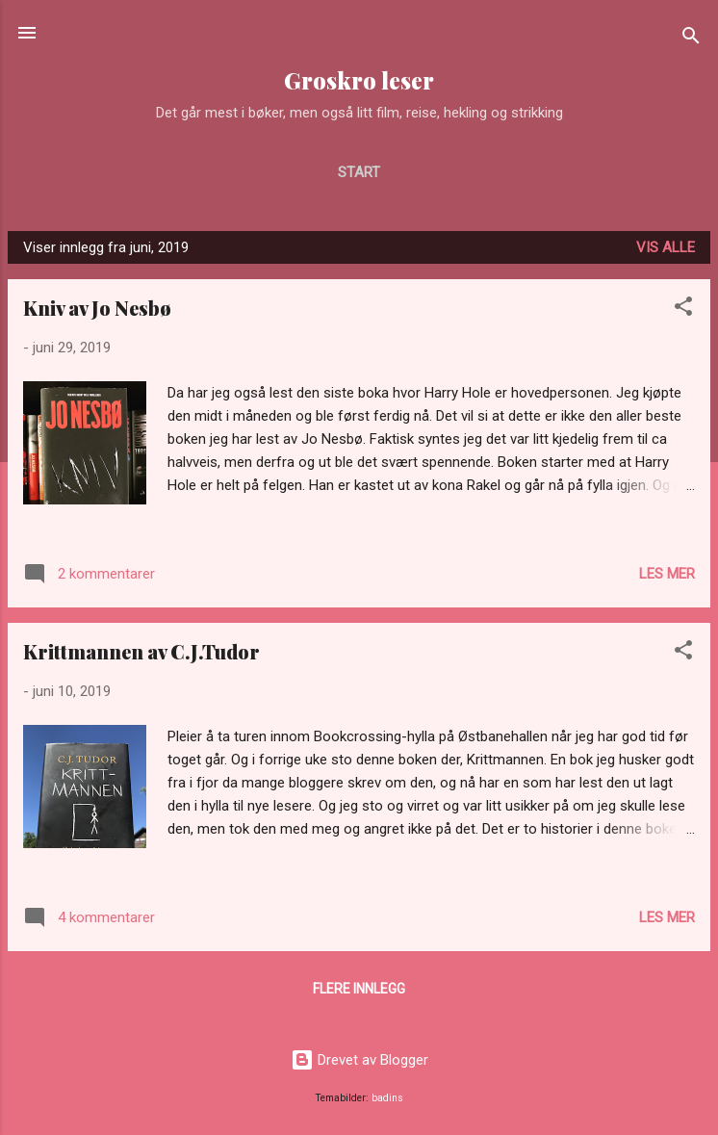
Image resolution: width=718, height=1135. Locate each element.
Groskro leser (359, 80)
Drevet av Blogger (359, 1060)
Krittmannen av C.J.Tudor (141, 651)
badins (387, 1098)
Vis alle (665, 247)
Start (359, 172)
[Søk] (691, 39)
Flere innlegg (359, 988)
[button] (683, 309)
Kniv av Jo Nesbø (97, 308)
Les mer (667, 573)
